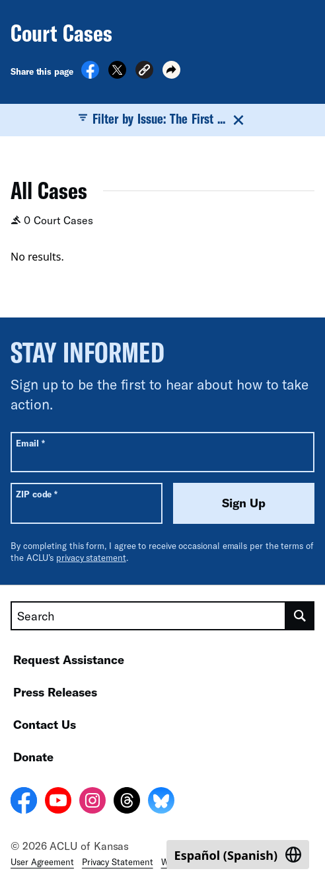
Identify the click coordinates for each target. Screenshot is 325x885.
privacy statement (91, 557)
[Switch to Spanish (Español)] (237, 854)
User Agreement (42, 862)
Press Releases (55, 692)
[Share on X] (117, 74)
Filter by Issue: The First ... (162, 119)
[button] (144, 72)
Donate (33, 756)
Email (30, 442)
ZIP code (36, 493)
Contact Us (44, 724)
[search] (300, 615)
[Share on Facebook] (90, 74)
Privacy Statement (117, 862)
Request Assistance (68, 659)
